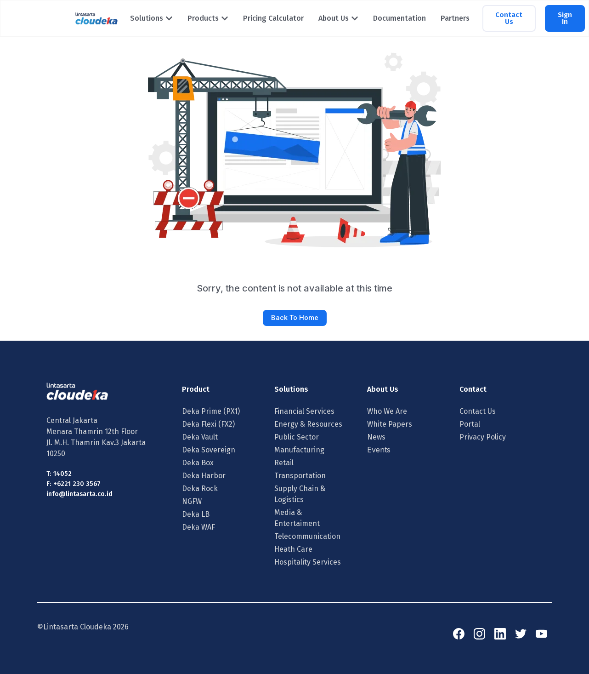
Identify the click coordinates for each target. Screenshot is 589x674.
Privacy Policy (482, 437)
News (376, 437)
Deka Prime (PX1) (211, 411)
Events (379, 449)
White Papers (389, 424)
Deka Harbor (204, 475)
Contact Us (477, 411)
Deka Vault (200, 437)
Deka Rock (200, 488)
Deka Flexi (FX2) (208, 424)
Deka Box (198, 462)
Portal (469, 424)
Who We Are (387, 411)
